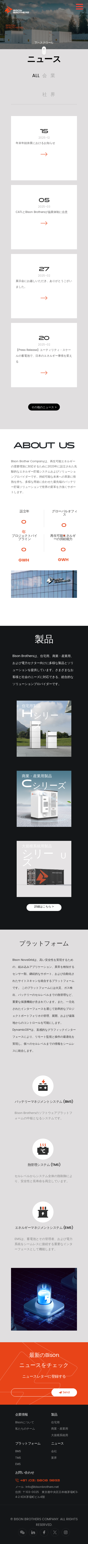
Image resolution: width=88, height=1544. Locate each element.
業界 (54, 1458)
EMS (18, 1464)
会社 (54, 1451)
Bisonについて (24, 1422)
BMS (18, 1451)
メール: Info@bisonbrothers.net (37, 1487)
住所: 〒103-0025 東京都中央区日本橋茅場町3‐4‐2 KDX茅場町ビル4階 (46, 1494)
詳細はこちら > (44, 906)
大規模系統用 (59, 1435)
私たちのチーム (25, 1429)
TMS (18, 1458)
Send (64, 1392)
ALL (36, 76)
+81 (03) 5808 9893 (37, 1480)
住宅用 (55, 1422)
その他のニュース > (43, 407)
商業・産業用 (59, 1429)
